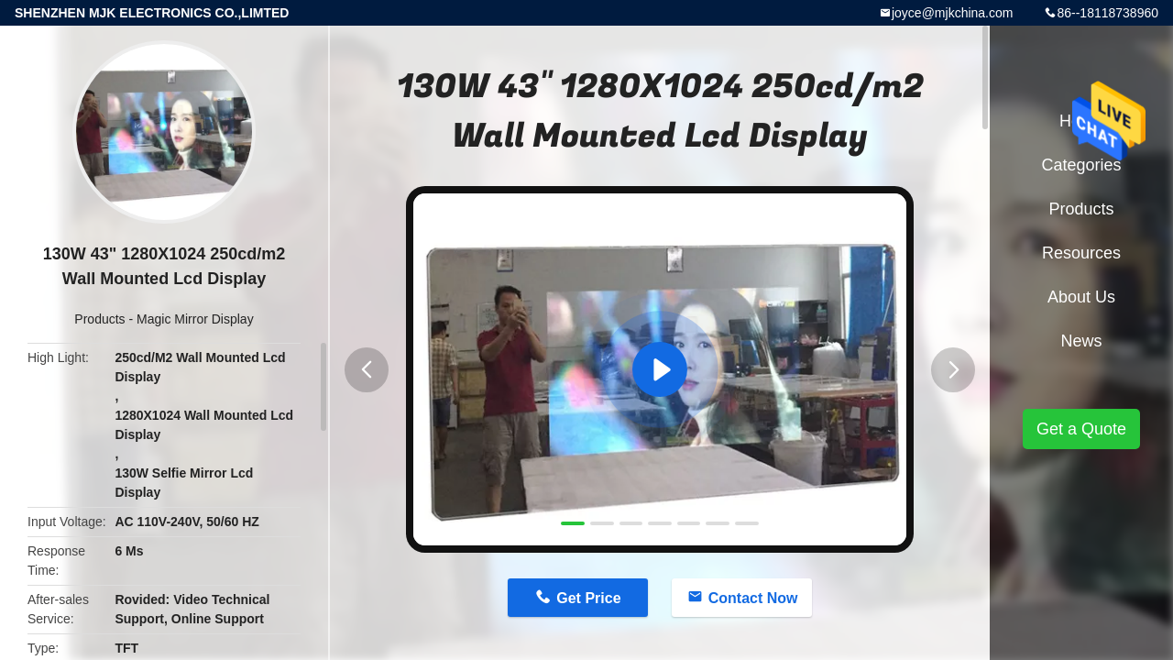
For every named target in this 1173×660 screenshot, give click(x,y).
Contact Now (753, 598)
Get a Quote (1081, 429)
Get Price (588, 598)
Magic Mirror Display (195, 319)
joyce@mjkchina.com (952, 13)
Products (99, 319)
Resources (1081, 253)
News (1081, 341)
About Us (1081, 297)
